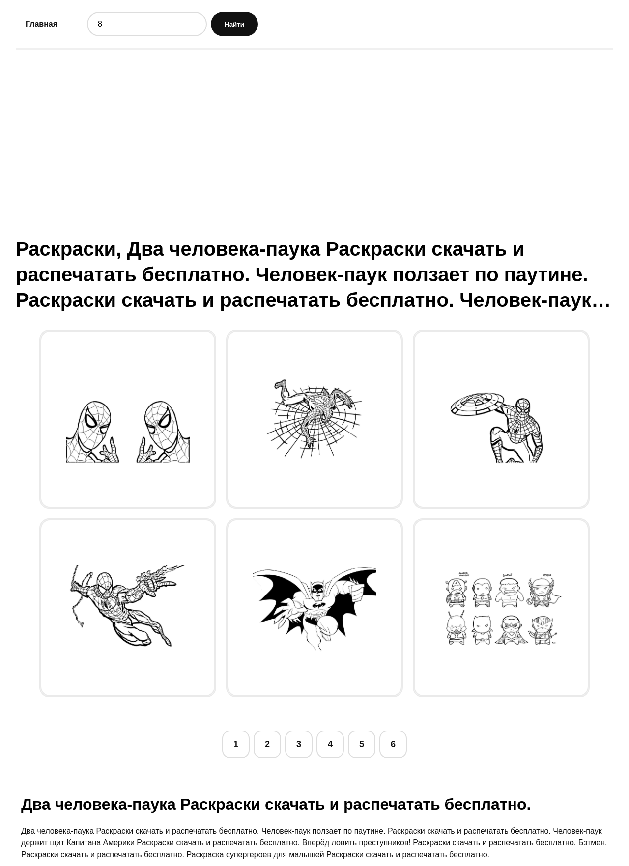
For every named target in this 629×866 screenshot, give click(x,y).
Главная (41, 24)
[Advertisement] (314, 134)
